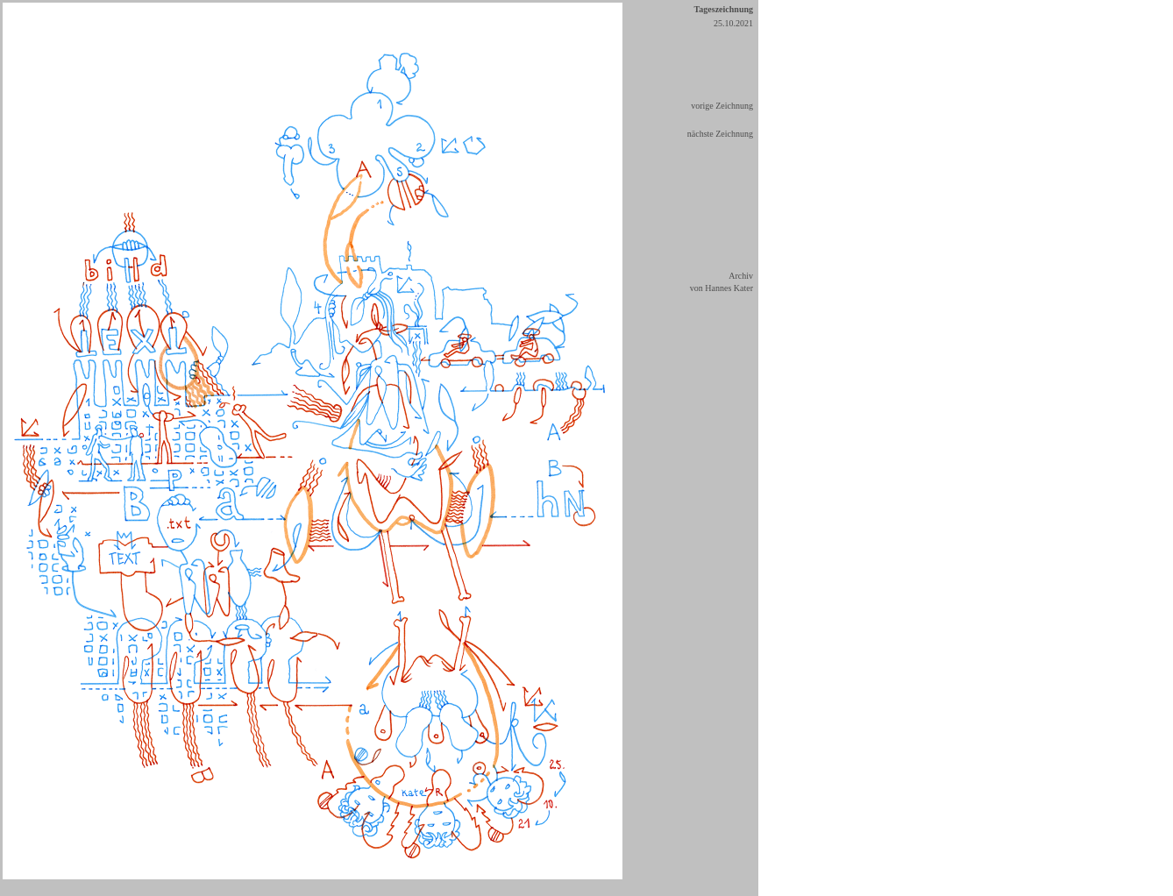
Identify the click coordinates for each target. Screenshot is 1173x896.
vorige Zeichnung (722, 105)
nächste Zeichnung (720, 134)
